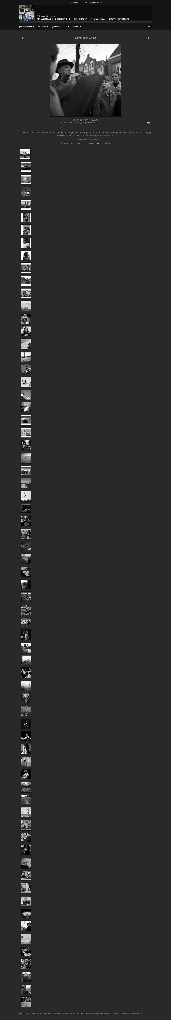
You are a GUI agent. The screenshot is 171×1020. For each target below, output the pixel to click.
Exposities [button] (43, 26)
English (149, 26)
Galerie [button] (56, 26)
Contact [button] (77, 26)
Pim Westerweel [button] (26, 26)
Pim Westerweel (75, 3)
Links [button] (66, 26)
